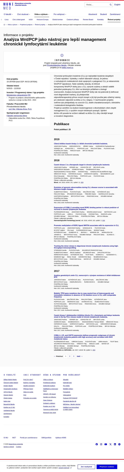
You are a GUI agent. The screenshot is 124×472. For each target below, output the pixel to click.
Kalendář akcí (67, 382)
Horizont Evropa (42, 19)
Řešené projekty (114, 19)
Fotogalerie (66, 392)
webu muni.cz (67, 68)
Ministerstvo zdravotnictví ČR (18, 95)
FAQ (24, 395)
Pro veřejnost (71, 375)
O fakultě (10, 375)
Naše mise (7, 401)
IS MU (6, 438)
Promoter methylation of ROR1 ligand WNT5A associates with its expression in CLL (86, 225)
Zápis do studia (28, 392)
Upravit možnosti (13, 468)
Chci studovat (32, 375)
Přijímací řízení (28, 389)
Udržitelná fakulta (9, 410)
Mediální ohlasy (68, 389)
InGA (31, 19)
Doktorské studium (49, 386)
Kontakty (100, 19)
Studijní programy (29, 386)
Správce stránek (9, 447)
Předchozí (58, 356)
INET (14, 438)
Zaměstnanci (115, 14)
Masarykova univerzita (16, 444)
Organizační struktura (10, 389)
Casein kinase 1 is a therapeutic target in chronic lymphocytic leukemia (81, 165)
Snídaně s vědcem (49, 403)
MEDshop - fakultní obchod (71, 404)
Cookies (18, 447)
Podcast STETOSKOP (70, 398)
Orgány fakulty (8, 386)
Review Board (88, 19)
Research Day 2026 (49, 412)
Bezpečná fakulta (9, 404)
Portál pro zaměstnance (28, 438)
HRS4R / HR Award (49, 394)
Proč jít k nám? (28, 379)
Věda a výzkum (51, 375)
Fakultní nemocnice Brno (17, 116)
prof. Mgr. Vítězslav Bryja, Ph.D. (20, 109)
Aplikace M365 (60, 438)
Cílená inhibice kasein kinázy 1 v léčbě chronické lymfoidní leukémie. (81, 144)
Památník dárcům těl (69, 401)
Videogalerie (67, 395)
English (117, 5)
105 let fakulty (8, 392)
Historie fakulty (8, 395)
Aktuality (65, 379)
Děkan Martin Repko (10, 379)
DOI (82, 182)
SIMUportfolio (46, 438)
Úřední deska (8, 398)
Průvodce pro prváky (30, 398)
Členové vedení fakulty (11, 382)
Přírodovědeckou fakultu (57, 65)
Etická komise (57, 19)
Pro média (66, 386)
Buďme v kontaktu (29, 382)
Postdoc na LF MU (49, 406)
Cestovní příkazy (73, 19)
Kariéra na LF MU (9, 407)
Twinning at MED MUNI (50, 409)
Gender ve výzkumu (49, 397)
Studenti (103, 14)
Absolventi (92, 14)
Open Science (47, 400)
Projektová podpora (49, 382)
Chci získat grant (19, 19)
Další (79, 356)
